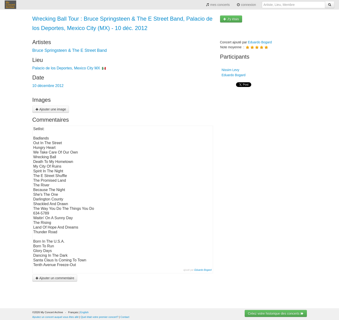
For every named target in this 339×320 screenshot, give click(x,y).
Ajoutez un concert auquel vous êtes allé (55, 317)
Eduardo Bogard (203, 270)
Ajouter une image (50, 109)
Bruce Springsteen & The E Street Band (69, 50)
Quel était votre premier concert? (99, 317)
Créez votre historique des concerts (276, 313)
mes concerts (218, 5)
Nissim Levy (230, 70)
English (84, 312)
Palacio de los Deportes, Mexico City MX (66, 68)
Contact (124, 317)
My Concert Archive (10, 4)
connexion (246, 5)
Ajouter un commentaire (54, 278)
